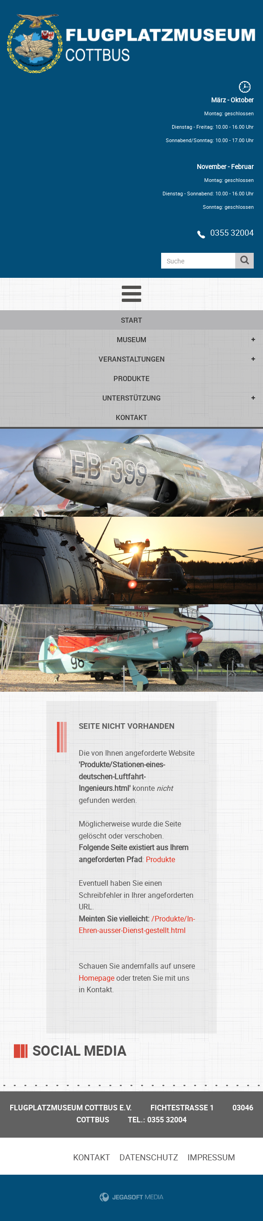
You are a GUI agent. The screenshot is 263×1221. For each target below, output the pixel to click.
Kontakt (131, 417)
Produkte (131, 378)
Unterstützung (131, 397)
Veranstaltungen (132, 358)
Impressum (211, 1157)
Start (131, 320)
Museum (131, 339)
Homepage (96, 978)
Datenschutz (148, 1157)
